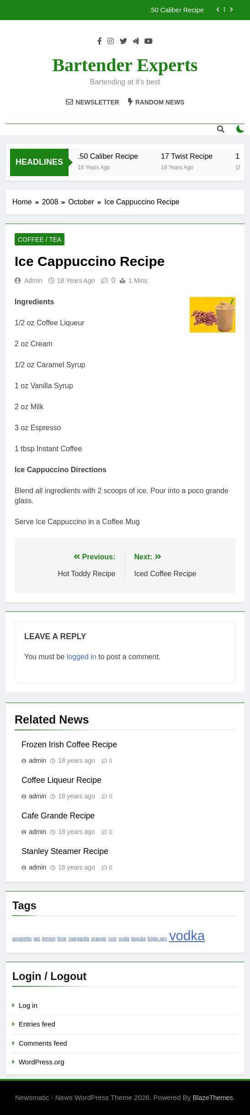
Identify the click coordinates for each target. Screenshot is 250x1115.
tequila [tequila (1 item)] (138, 938)
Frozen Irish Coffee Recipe (69, 744)
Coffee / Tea (39, 239)
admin (33, 280)
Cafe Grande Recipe (58, 815)
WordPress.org (41, 1062)
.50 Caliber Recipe (176, 10)
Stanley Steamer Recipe (64, 851)
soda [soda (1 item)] (124, 938)
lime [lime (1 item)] (62, 938)
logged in (81, 657)
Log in (28, 1005)
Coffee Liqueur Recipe (61, 780)
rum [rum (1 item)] (112, 938)
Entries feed (37, 1024)
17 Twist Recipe (192, 156)
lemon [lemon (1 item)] (48, 938)
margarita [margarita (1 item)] (79, 938)
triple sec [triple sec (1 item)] (157, 938)
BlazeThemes (213, 1097)
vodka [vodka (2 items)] (187, 935)
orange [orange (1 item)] (98, 938)
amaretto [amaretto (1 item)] (22, 938)
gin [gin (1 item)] (37, 938)
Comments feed (43, 1043)
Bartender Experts (124, 65)
